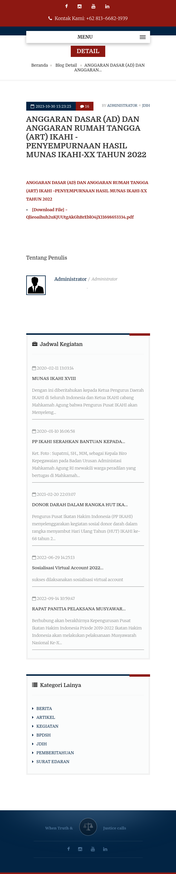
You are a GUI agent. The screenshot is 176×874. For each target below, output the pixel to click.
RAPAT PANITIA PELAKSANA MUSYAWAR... (79, 608)
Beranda (39, 65)
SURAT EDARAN (53, 761)
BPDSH (44, 735)
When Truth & (59, 828)
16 (84, 106)
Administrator (122, 105)
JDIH (42, 744)
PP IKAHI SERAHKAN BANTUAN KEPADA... (78, 441)
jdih (146, 105)
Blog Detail (66, 65)
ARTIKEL (46, 717)
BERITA (44, 708)
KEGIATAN (48, 726)
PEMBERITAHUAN (55, 752)
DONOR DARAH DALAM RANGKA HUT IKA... (80, 504)
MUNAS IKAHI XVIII (54, 378)
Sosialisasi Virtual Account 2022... (67, 567)
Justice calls (114, 828)
